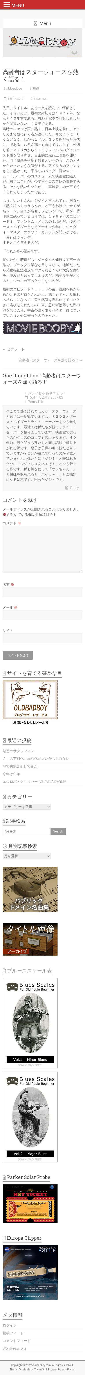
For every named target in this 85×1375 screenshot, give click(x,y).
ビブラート (14, 349)
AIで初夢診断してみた (20, 766)
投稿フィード (13, 1333)
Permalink (34, 402)
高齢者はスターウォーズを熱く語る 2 (50, 360)
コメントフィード (17, 1341)
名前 (8, 584)
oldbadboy (14, 88)
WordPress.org (14, 1348)
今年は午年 (11, 774)
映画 (36, 88)
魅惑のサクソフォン (18, 751)
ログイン (10, 1325)
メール (10, 607)
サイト (8, 630)
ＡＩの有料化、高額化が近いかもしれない (36, 758)
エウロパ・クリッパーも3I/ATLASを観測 (34, 781)
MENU (17, 5)
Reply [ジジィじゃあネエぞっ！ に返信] (74, 488)
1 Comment (38, 98)
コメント (12, 523)
